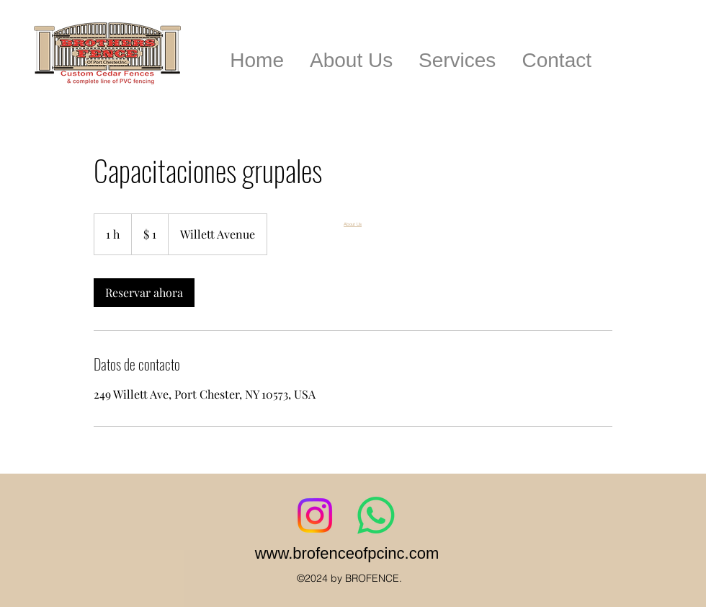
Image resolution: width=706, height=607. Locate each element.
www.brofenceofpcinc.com (347, 553)
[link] (144, 292)
